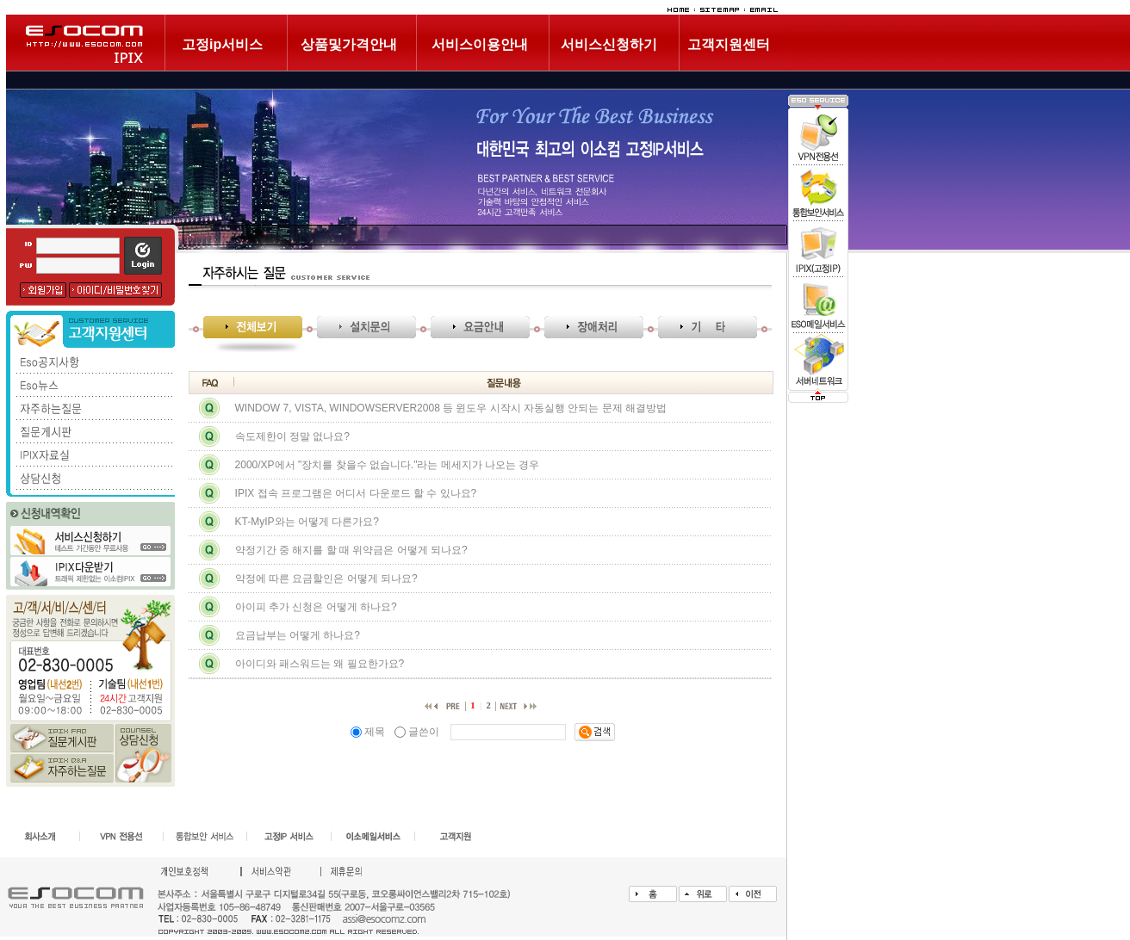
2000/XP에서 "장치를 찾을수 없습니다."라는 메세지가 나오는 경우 (387, 465)
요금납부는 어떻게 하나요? (297, 635)
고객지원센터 (728, 44)
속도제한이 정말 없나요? (292, 436)
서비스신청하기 (609, 44)
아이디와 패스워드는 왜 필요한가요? (320, 664)
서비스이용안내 (480, 44)
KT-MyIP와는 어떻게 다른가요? (307, 522)
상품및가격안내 (349, 44)
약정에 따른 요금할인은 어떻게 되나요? (326, 578)
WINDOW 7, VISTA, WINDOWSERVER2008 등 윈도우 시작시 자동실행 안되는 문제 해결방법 (451, 408)
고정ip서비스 (222, 44)
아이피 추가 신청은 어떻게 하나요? (316, 607)
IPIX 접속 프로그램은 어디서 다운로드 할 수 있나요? (356, 493)
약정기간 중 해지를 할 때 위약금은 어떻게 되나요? (351, 550)
